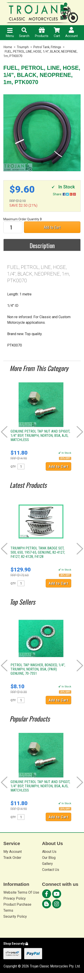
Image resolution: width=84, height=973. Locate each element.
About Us (49, 851)
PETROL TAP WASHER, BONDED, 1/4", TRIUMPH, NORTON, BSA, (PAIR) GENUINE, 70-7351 (38, 669)
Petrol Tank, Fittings (47, 47)
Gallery (47, 864)
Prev (4, 432)
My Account (12, 851)
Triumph (23, 47)
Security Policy (15, 916)
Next (80, 432)
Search (24, 32)
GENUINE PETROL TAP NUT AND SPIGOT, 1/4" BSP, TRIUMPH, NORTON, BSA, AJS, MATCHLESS (40, 435)
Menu (10, 33)
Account (71, 32)
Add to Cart (52, 227)
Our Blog (49, 857)
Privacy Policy (14, 898)
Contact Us (50, 870)
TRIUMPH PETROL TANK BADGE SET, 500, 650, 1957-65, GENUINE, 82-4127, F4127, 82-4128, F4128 (38, 552)
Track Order (12, 857)
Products (41, 32)
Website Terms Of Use (21, 892)
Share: (64, 194)
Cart (57, 32)
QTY (13, 466)
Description (42, 245)
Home (8, 47)
